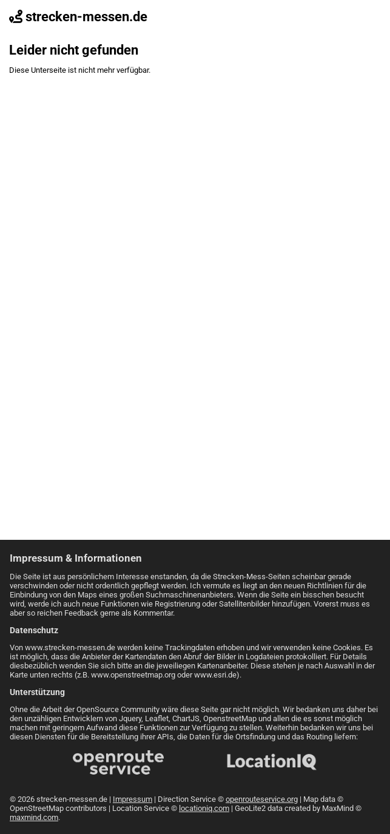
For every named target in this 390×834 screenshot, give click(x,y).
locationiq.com (204, 808)
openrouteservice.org (262, 799)
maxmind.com (34, 817)
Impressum (132, 799)
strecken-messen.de (78, 16)
